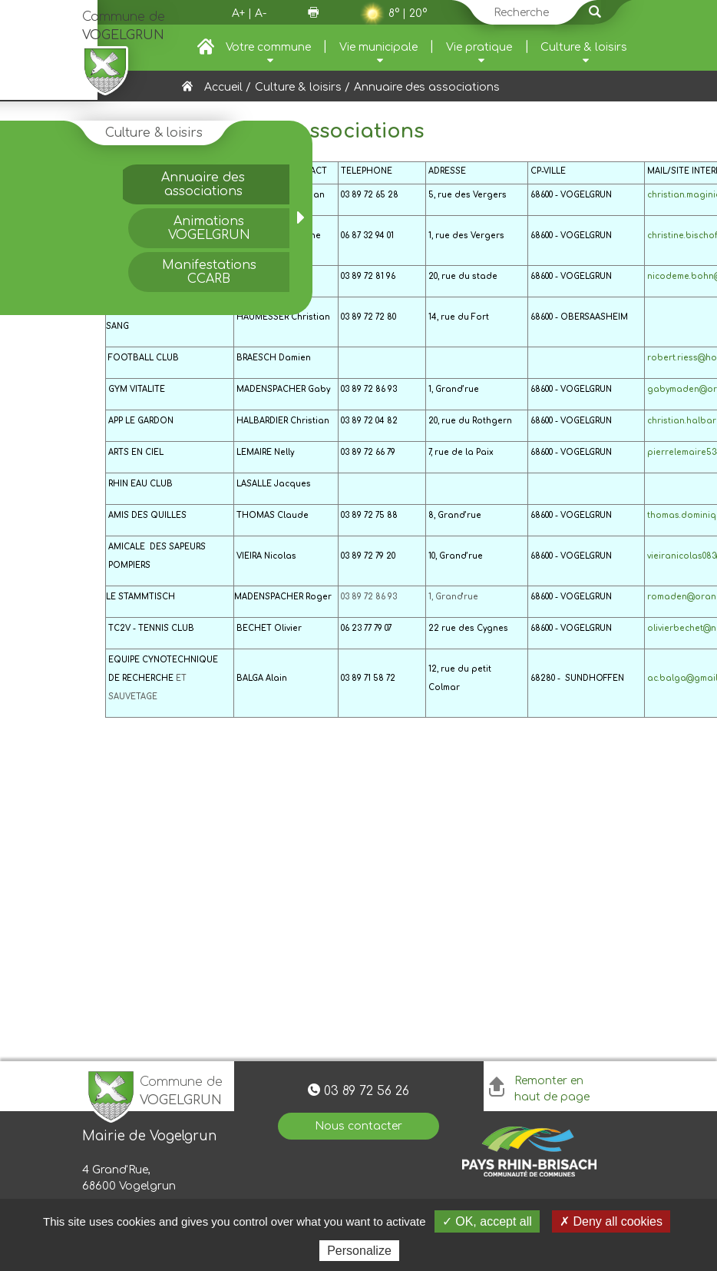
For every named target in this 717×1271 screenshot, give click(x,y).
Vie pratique (479, 47)
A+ (238, 13)
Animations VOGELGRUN (209, 228)
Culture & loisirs (583, 47)
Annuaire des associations (203, 184)
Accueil (223, 87)
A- (260, 13)
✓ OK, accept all (487, 1221)
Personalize (359, 1250)
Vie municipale (378, 47)
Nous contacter (358, 1126)
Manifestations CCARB (209, 272)
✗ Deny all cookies (611, 1221)
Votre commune (268, 47)
